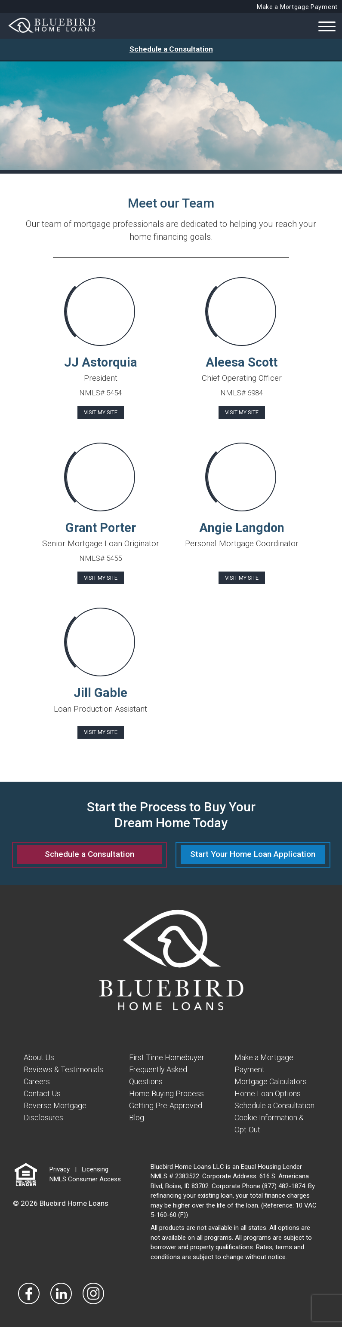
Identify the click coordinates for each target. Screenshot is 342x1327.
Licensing (95, 1167)
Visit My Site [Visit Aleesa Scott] (242, 412)
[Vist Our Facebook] (29, 1290)
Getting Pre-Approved (165, 1103)
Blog (136, 1115)
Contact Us (42, 1092)
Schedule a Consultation (171, 49)
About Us (39, 1057)
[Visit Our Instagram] (93, 1290)
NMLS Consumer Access (85, 1176)
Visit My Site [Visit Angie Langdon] (242, 578)
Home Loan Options (267, 1092)
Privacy (59, 1167)
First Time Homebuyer (166, 1057)
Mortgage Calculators (270, 1080)
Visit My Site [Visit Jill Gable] (100, 732)
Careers (37, 1080)
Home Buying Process (166, 1092)
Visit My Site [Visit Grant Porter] (100, 578)
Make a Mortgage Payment (297, 6)
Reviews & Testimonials (63, 1068)
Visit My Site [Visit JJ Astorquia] (100, 412)
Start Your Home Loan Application (252, 854)
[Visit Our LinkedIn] (61, 1290)
